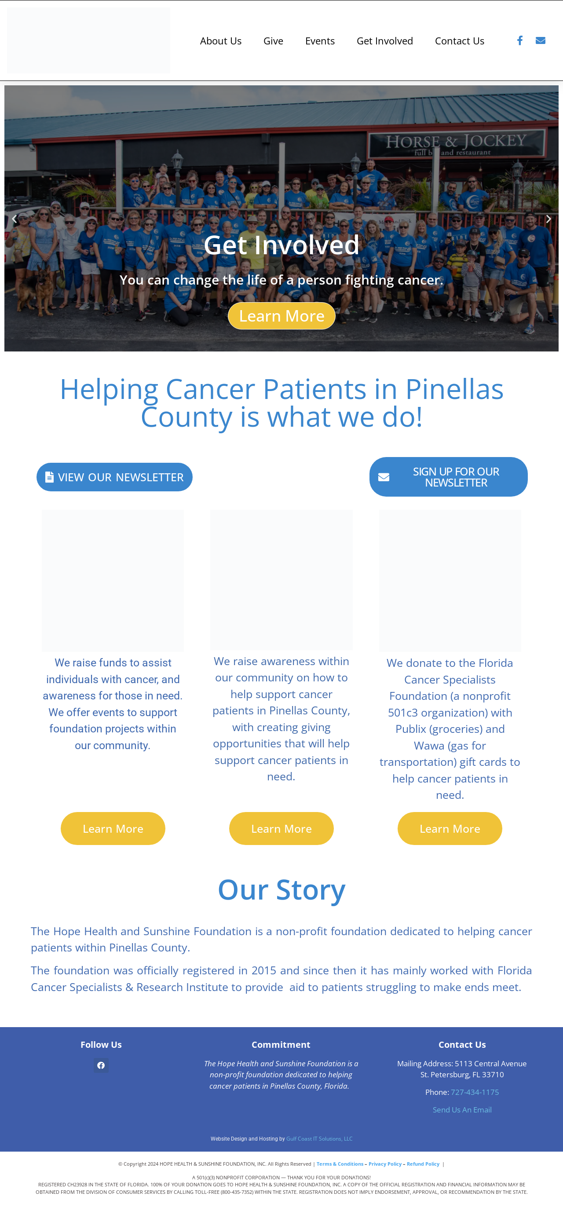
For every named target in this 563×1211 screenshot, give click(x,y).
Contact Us (459, 40)
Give (273, 40)
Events (320, 40)
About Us (220, 40)
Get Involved (385, 40)
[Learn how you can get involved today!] (281, 218)
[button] (14, 218)
